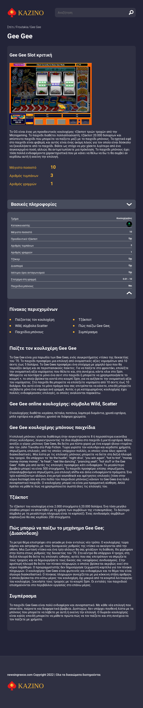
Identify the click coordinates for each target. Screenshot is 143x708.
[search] (131, 12)
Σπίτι (10, 27)
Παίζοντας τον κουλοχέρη (34, 320)
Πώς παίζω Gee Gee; (94, 326)
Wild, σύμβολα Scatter (31, 326)
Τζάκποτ (85, 320)
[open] (71, 204)
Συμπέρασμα (88, 332)
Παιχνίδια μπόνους (29, 332)
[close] (129, 292)
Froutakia (22, 27)
